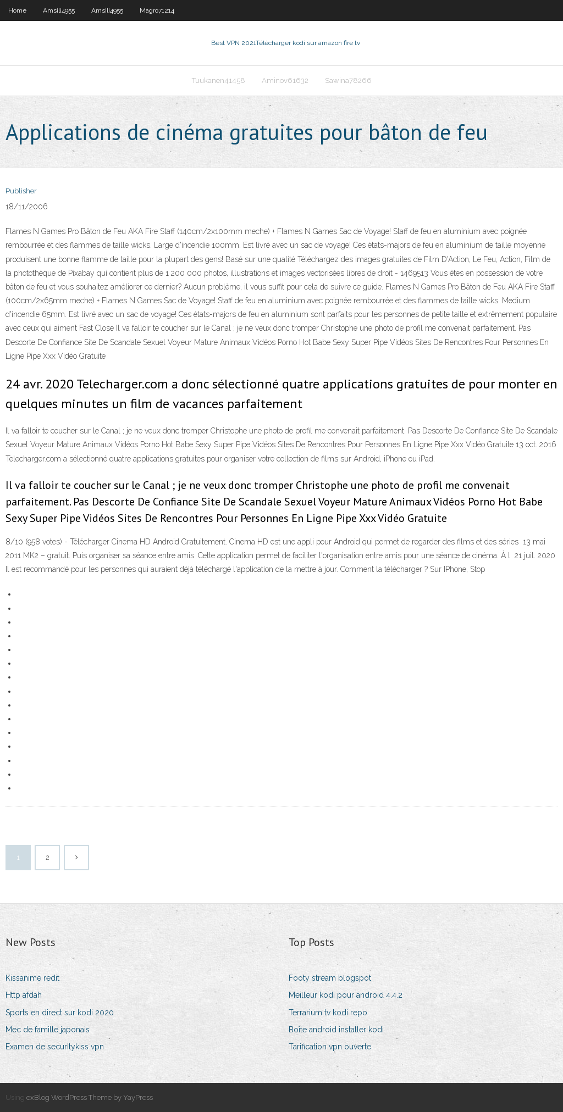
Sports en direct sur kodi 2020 (59, 1012)
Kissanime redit (32, 978)
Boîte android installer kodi (336, 1029)
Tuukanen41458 (218, 80)
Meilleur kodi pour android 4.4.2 (345, 995)
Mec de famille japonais (47, 1029)
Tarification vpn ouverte (330, 1046)
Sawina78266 (348, 80)
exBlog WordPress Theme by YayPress (89, 1097)
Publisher (21, 191)
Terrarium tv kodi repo (328, 1012)
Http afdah (23, 995)
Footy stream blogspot (330, 978)
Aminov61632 (285, 80)
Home (17, 10)
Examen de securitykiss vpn (54, 1046)
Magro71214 (157, 10)
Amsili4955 (59, 10)
